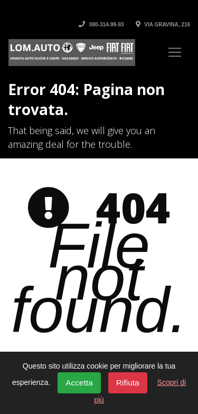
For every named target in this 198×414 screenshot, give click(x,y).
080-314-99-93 (101, 24)
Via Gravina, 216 (163, 24)
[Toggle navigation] (175, 52)
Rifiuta (127, 382)
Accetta (79, 382)
